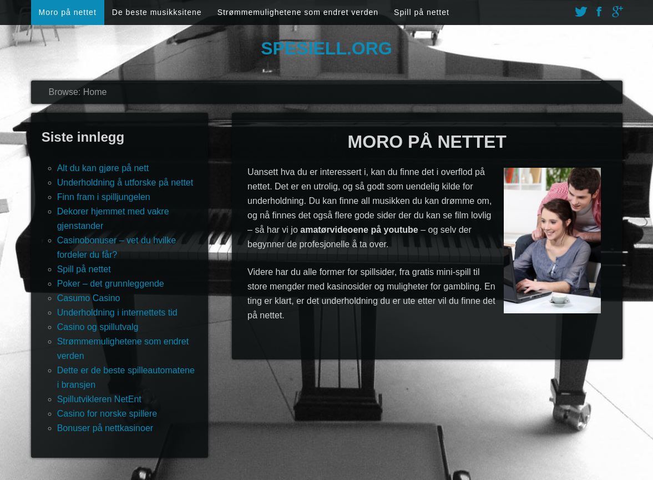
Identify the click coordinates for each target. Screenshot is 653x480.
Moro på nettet (68, 12)
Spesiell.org (326, 48)
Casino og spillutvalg (98, 327)
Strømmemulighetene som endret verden (297, 12)
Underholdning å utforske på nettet (125, 182)
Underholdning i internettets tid (117, 312)
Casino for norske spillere (107, 413)
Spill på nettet (421, 12)
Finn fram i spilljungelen (103, 197)
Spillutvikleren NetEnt (99, 399)
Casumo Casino (88, 298)
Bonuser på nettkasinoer (105, 428)
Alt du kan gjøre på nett (103, 168)
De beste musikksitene (157, 12)
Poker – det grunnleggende (110, 283)
